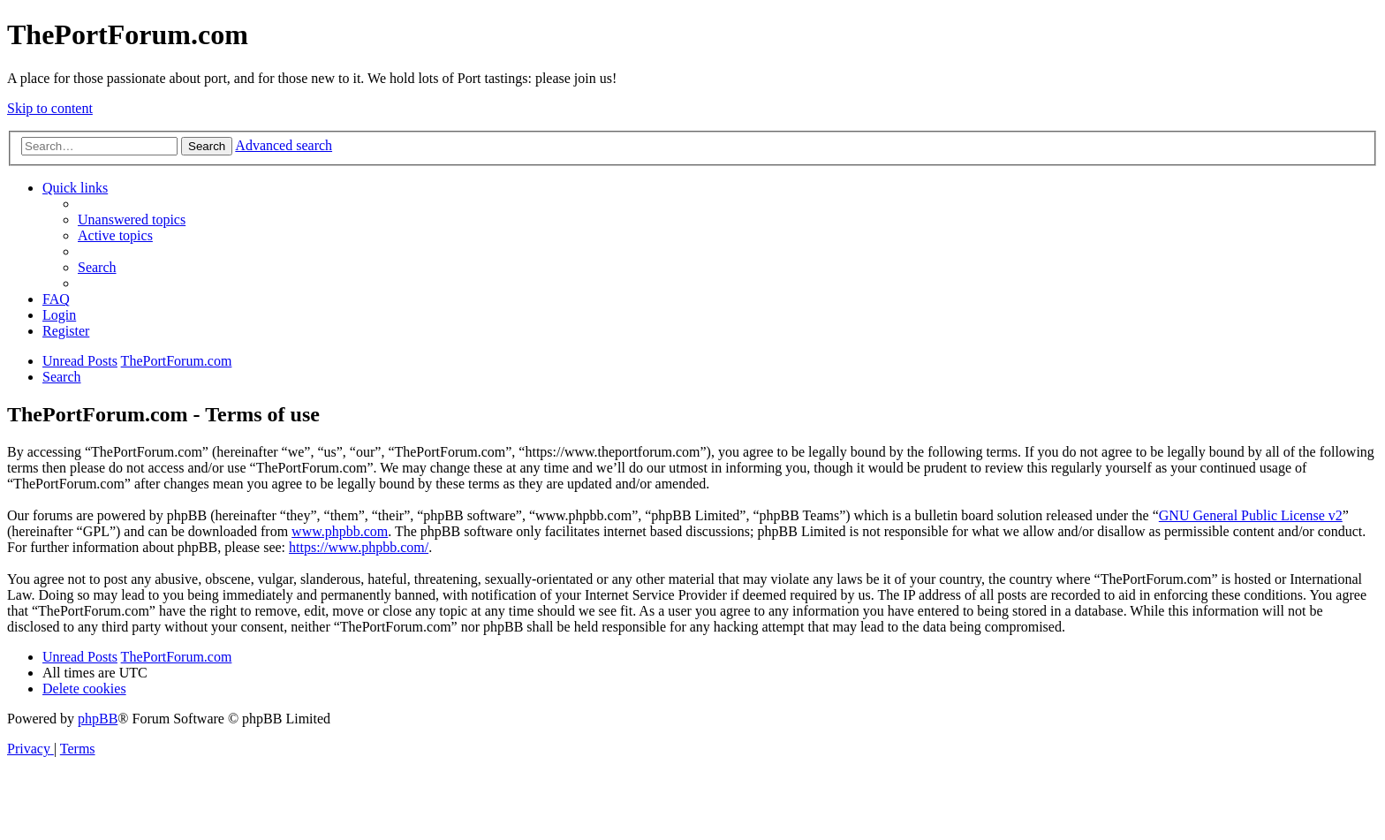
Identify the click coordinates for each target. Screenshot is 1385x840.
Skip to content (50, 108)
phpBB (97, 718)
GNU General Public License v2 (1251, 515)
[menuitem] (131, 219)
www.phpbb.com (339, 531)
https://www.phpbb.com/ (358, 547)
